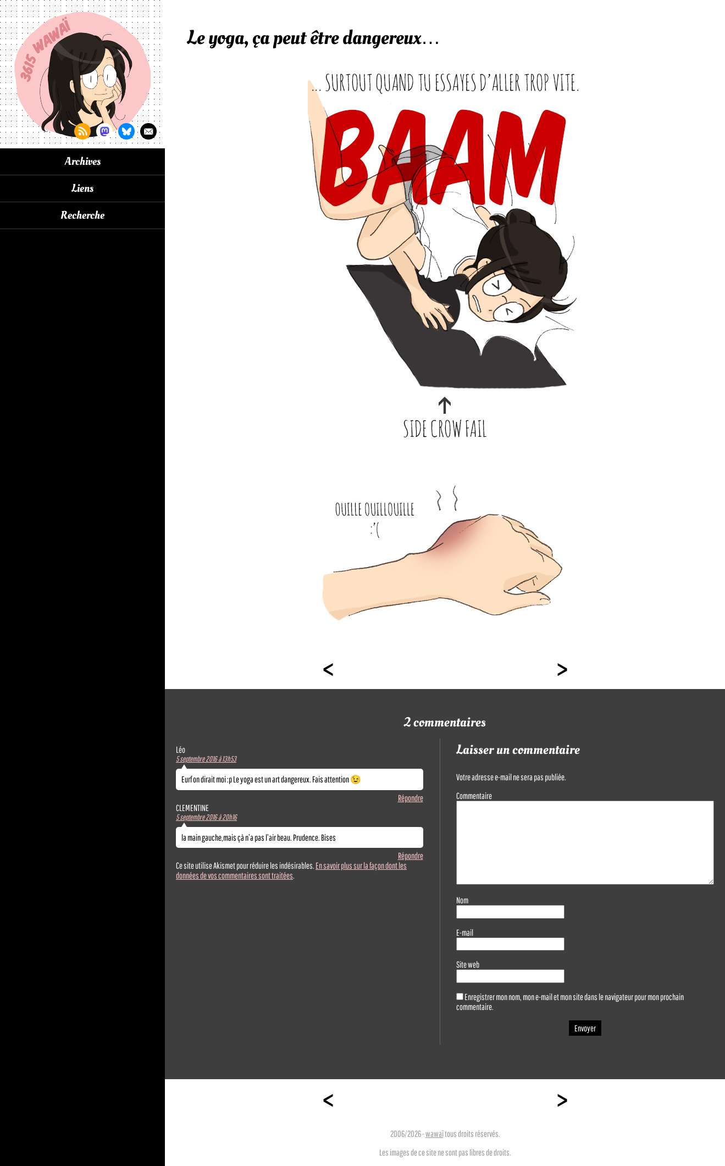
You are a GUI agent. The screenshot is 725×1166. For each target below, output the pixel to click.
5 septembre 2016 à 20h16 (206, 817)
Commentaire (474, 796)
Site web (467, 964)
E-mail (464, 932)
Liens (82, 188)
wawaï (434, 1134)
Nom (462, 900)
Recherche (82, 215)
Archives (83, 161)
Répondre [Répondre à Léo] (410, 798)
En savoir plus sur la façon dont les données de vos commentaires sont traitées (291, 870)
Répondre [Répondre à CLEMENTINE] (410, 855)
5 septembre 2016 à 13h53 (206, 758)
